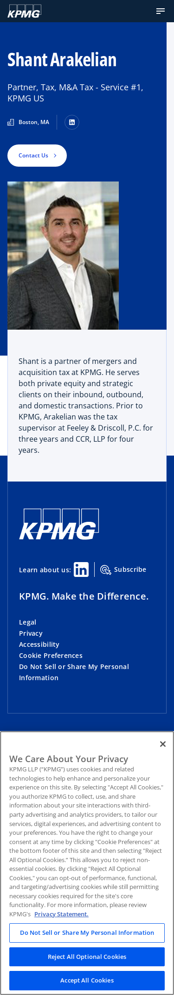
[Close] (163, 744)
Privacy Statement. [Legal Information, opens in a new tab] (61, 914)
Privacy (31, 633)
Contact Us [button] (33, 155)
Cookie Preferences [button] (51, 655)
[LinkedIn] (71, 122)
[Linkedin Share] (81, 569)
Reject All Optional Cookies (87, 956)
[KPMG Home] (24, 11)
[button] (160, 11)
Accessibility (39, 644)
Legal (27, 622)
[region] (87, 863)
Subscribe (123, 570)
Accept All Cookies (86, 980)
